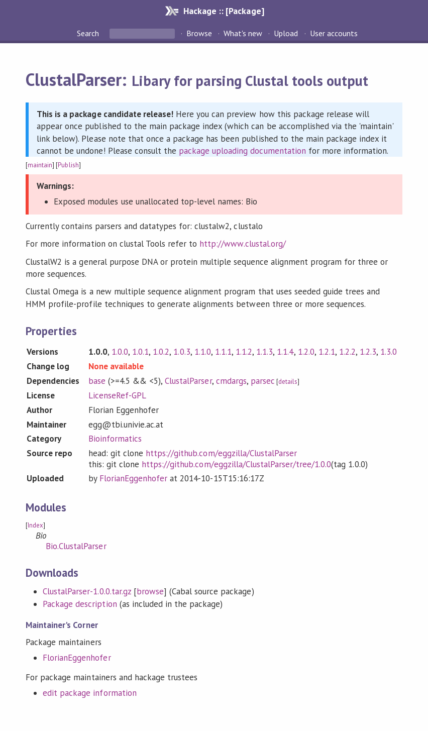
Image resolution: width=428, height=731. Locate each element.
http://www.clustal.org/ (242, 243)
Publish (68, 165)
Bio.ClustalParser (76, 546)
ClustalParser (188, 380)
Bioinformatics (115, 438)
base (96, 380)
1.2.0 (306, 351)
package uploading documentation (242, 150)
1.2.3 (368, 351)
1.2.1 (326, 351)
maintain (40, 165)
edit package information (90, 692)
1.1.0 (202, 351)
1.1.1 (223, 351)
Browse (199, 33)
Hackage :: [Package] (223, 11)
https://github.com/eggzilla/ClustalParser (221, 453)
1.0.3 (181, 351)
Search (89, 33)
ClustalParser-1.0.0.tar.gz (87, 591)
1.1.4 (285, 351)
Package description (80, 603)
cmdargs (231, 380)
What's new (243, 33)
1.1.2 (244, 351)
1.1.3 (264, 351)
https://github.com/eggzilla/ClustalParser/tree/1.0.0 (236, 464)
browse (150, 591)
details (287, 381)
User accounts (334, 33)
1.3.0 (388, 351)
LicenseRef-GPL (117, 395)
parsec (263, 380)
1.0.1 (140, 351)
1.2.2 (347, 351)
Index (35, 525)
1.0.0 (120, 351)
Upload (286, 33)
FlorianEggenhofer (133, 478)
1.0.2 (161, 351)
